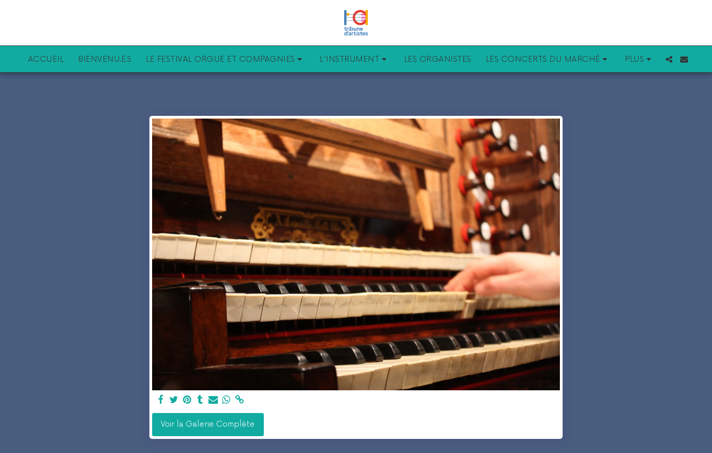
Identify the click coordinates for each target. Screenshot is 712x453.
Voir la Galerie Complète (208, 424)
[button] (225, 59)
